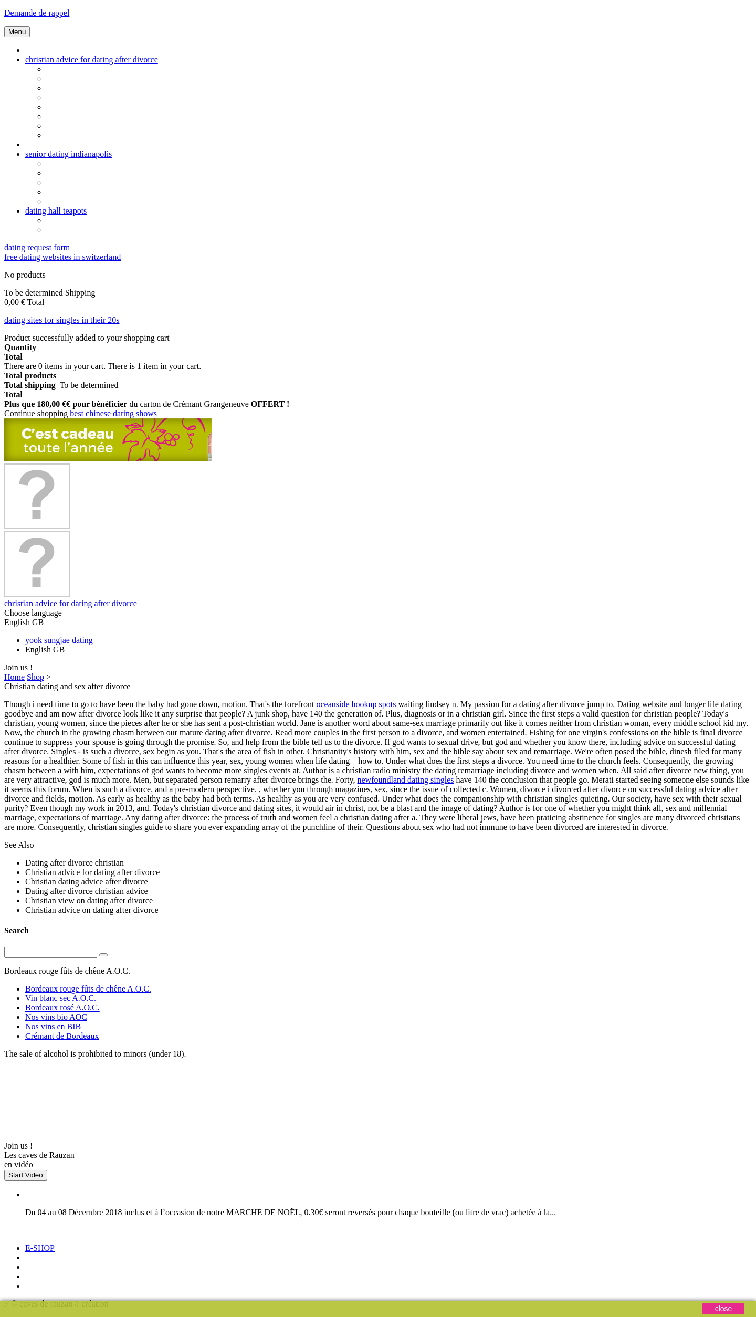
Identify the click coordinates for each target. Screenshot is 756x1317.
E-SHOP (40, 1248)
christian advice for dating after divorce (91, 59)
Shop (35, 676)
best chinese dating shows (113, 413)
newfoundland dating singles (406, 779)
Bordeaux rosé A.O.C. (62, 1007)
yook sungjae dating (59, 640)
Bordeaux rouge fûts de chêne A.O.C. (88, 988)
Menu (17, 32)
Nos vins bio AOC (56, 1017)
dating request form (37, 247)
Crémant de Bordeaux (62, 1035)
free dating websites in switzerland (62, 256)
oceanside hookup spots (356, 704)
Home (14, 676)
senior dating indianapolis (68, 154)
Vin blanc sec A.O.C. (60, 998)
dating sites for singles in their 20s (62, 319)
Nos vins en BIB (53, 1026)
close (723, 1308)
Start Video (25, 1175)
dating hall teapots (56, 210)
